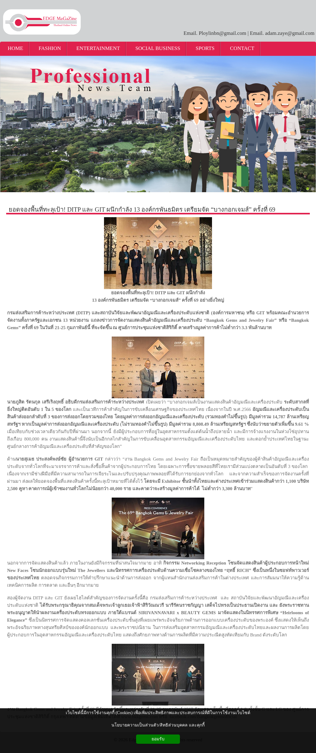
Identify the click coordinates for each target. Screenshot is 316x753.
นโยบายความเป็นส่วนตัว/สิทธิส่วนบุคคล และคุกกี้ (157, 725)
